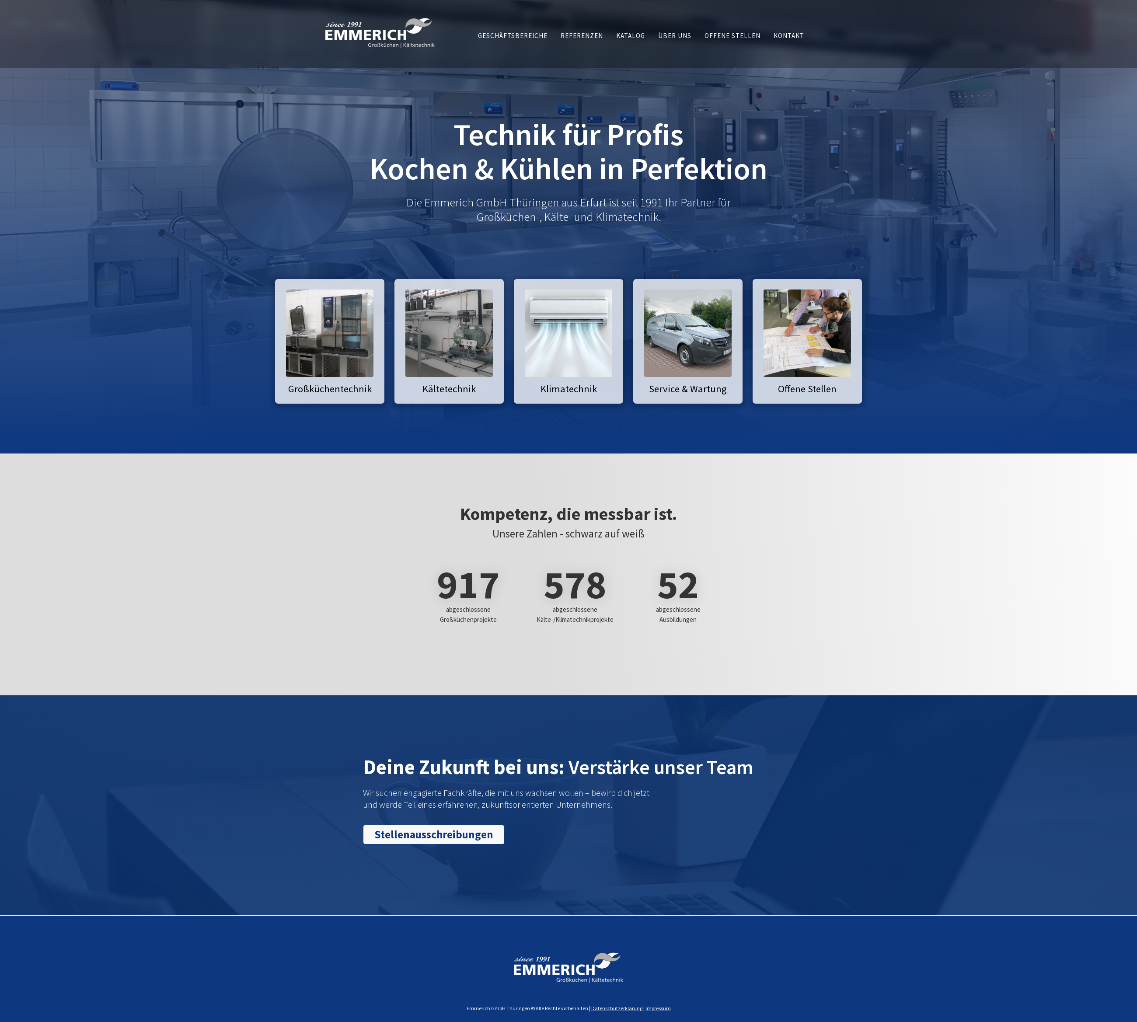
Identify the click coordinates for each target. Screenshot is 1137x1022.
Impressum (658, 1008)
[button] (512, 36)
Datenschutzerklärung (616, 1008)
